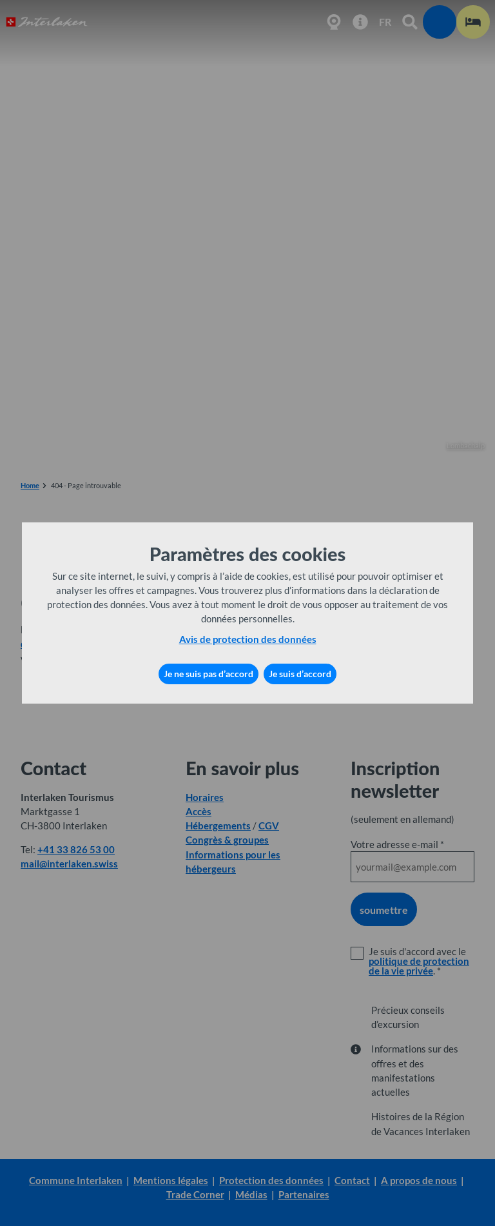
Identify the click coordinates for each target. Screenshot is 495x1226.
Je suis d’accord (300, 673)
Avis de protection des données (247, 639)
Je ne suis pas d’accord (208, 673)
